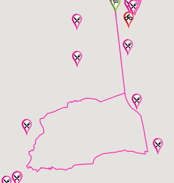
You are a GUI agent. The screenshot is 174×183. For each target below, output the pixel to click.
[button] (77, 59)
